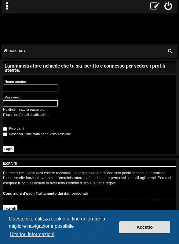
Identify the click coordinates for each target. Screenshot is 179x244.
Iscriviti (10, 208)
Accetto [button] (145, 227)
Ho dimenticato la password (23, 109)
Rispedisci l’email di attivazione (26, 114)
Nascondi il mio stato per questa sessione (37, 134)
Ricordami (13, 128)
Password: (13, 97)
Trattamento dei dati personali (62, 193)
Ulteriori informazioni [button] (32, 234)
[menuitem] (168, 7)
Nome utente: (15, 81)
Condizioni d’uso (18, 193)
